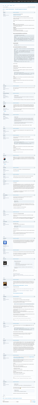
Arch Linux (5, 1)
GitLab (25, 1)
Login (13, 5)
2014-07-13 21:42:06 (16, 93)
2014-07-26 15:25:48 (16, 340)
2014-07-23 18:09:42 (16, 279)
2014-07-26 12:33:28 (16, 296)
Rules (5, 5)
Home (11, 1)
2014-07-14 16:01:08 (16, 174)
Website (5, 111)
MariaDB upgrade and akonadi (21, 9)
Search (8, 5)
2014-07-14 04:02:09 (16, 135)
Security (28, 1)
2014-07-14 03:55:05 (16, 128)
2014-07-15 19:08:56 (16, 221)
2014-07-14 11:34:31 (16, 155)
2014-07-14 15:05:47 (16, 167)
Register (11, 5)
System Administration (10, 9)
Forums (19, 1)
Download (35, 1)
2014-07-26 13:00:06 (16, 323)
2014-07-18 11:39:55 (16, 238)
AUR (31, 1)
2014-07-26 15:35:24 (16, 355)
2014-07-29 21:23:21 (16, 381)
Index (3, 5)
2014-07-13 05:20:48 (16, 12)
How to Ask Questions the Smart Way (18, 293)
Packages (14, 1)
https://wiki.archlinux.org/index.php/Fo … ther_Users (20, 285)
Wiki (22, 1)
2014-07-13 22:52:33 (16, 114)
